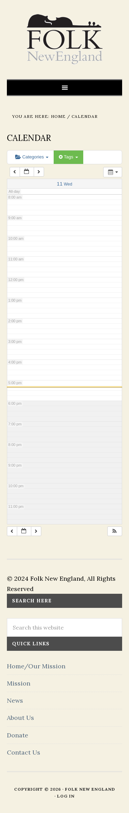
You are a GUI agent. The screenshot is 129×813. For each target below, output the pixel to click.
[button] (114, 531)
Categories (32, 156)
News (15, 700)
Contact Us (23, 752)
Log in (66, 796)
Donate (17, 735)
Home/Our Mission (36, 666)
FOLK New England (64, 39)
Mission (18, 683)
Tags (68, 156)
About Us (20, 718)
